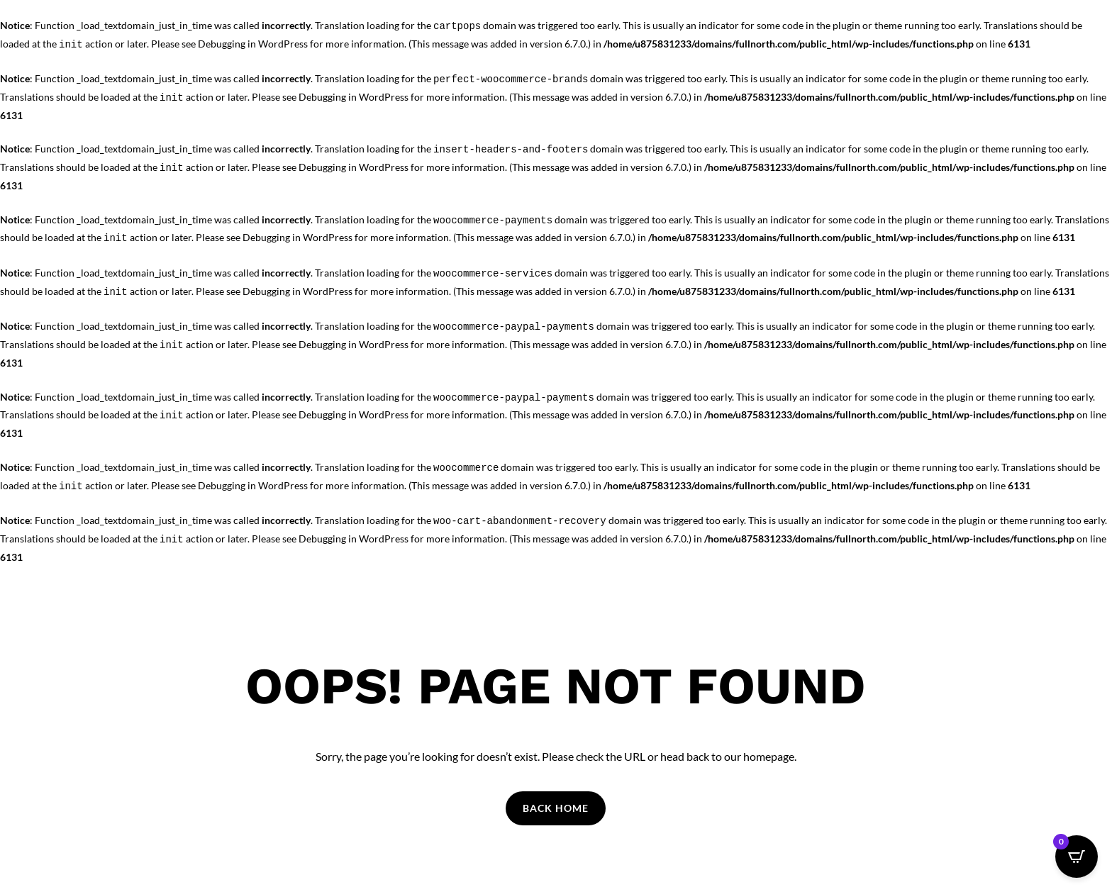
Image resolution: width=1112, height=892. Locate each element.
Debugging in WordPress (253, 44)
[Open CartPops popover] (1076, 856)
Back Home (556, 808)
